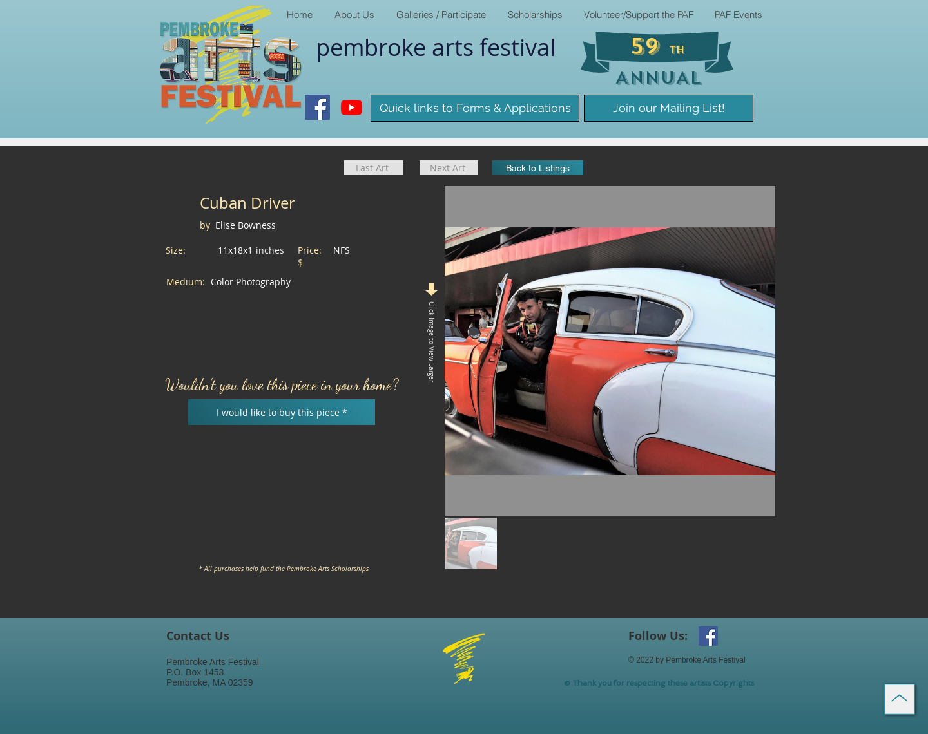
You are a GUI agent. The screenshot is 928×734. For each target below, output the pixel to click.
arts (455, 47)
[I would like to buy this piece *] (281, 412)
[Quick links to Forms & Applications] (475, 108)
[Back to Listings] (537, 167)
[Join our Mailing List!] (668, 108)
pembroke (374, 47)
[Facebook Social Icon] (317, 107)
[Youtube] (351, 107)
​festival (517, 47)
